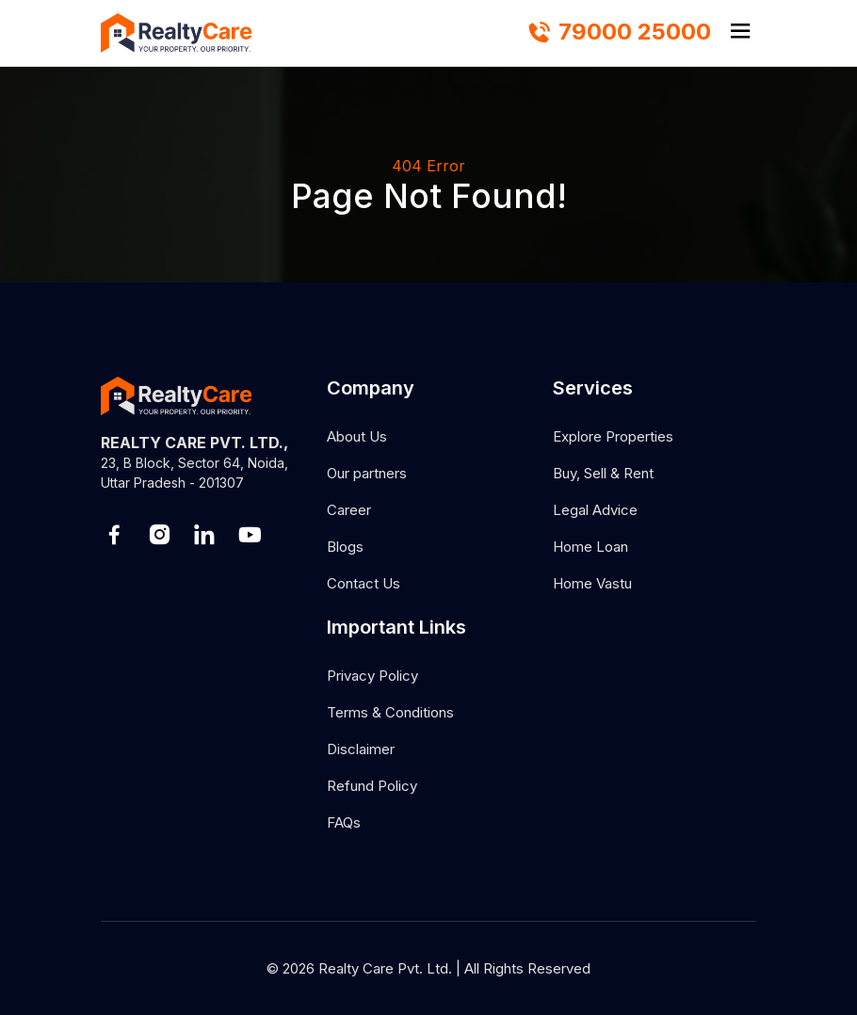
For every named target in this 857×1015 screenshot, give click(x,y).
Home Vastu (592, 583)
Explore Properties (613, 436)
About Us (357, 436)
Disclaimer (361, 749)
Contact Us (363, 583)
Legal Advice (595, 510)
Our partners (367, 473)
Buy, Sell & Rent (603, 473)
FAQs (344, 822)
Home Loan (590, 547)
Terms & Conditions (390, 712)
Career (349, 510)
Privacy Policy (372, 676)
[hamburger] (740, 32)
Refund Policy (372, 786)
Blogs (345, 547)
